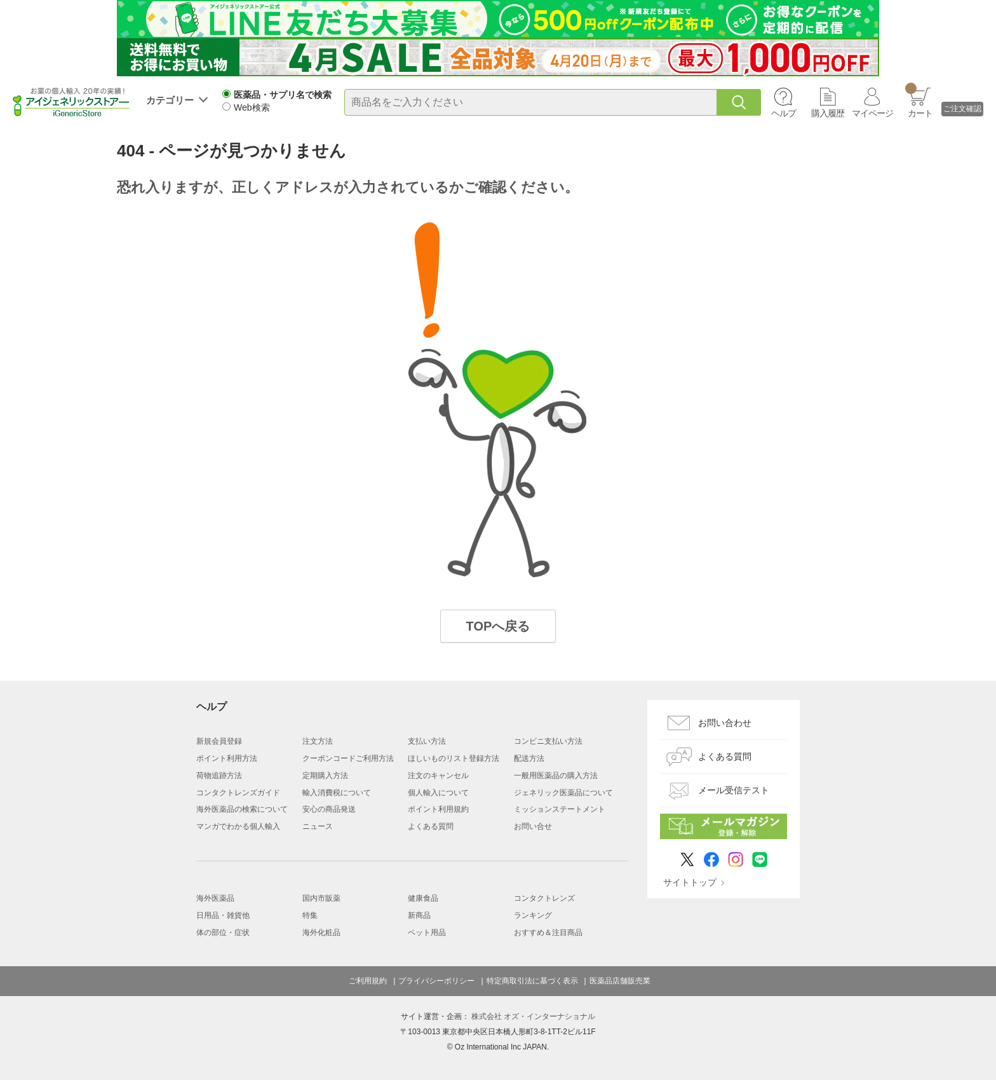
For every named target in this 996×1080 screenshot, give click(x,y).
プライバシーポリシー (436, 980)
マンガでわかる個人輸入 (238, 826)
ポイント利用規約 (438, 809)
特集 (310, 915)
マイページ (872, 113)
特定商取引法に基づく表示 (532, 980)
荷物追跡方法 (219, 775)
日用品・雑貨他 (223, 915)
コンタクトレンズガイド (238, 792)
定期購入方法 (325, 775)
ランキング (533, 915)
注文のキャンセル (438, 775)
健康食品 (423, 898)
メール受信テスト (733, 790)
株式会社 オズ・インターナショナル (533, 1016)
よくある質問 (431, 826)
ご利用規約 (368, 980)
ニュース (317, 826)
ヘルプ (783, 113)
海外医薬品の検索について (242, 809)
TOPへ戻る (498, 626)
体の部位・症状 (223, 932)
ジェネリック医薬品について (563, 792)
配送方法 (529, 758)
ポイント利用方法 (226, 758)
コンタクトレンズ (544, 898)
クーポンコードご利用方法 (348, 758)
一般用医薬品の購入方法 (556, 775)
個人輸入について (438, 792)
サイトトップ (690, 882)
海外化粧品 (321, 932)
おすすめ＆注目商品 (548, 932)
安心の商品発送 (329, 809)
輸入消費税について (336, 792)
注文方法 (317, 741)
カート (918, 100)
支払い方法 (427, 741)
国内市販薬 (321, 898)
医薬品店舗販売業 (619, 980)
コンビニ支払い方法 (548, 741)
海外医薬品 (215, 898)
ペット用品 (427, 932)
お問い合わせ (724, 723)
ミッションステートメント (559, 809)
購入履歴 (827, 113)
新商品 (419, 915)
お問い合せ (533, 826)
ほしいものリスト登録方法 (453, 758)
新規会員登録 (219, 741)
